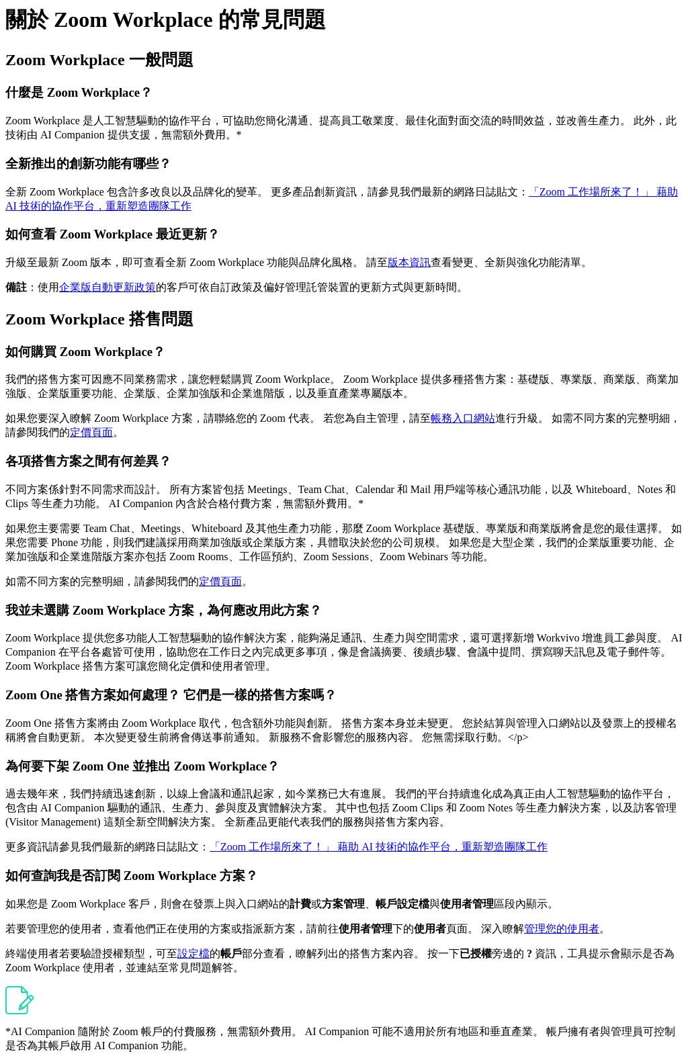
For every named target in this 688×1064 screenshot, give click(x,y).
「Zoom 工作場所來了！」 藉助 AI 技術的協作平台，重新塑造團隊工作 (379, 846)
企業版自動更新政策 (107, 287)
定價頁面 (91, 432)
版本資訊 (409, 262)
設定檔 (193, 953)
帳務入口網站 (463, 418)
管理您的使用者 (561, 928)
